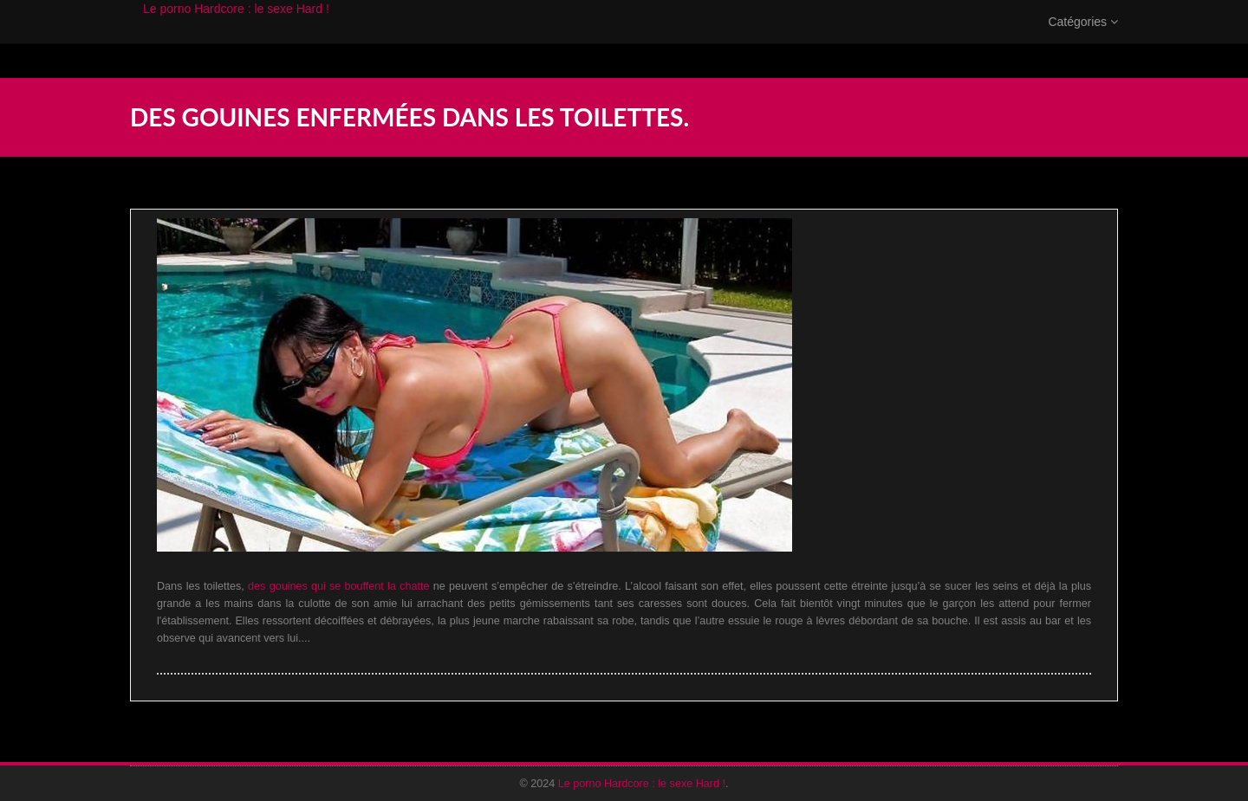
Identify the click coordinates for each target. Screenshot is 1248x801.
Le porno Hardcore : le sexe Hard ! (236, 26)
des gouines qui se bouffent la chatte (338, 586)
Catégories (1083, 39)
